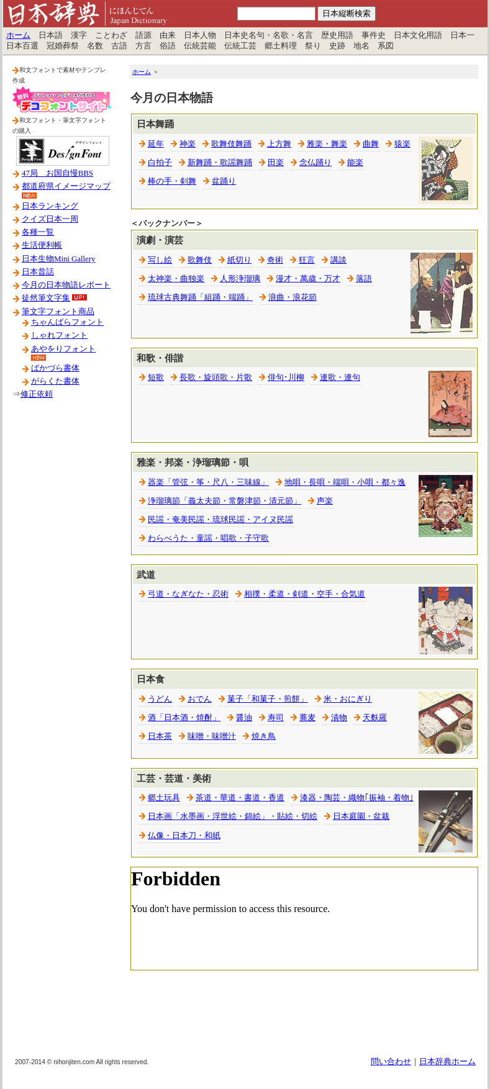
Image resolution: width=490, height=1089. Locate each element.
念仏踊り (315, 162)
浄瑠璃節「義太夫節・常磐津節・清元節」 (224, 501)
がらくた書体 (55, 381)
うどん (160, 699)
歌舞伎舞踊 (231, 144)
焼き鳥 (264, 736)
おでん (200, 699)
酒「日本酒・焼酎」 (184, 717)
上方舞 (279, 144)
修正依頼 (36, 394)
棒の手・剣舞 (172, 181)
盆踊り (224, 181)
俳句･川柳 (286, 377)
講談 (338, 260)
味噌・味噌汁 (212, 736)
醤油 (244, 717)
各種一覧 (38, 232)
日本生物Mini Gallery (58, 259)
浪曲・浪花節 (292, 297)
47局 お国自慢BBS (57, 173)
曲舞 (371, 144)
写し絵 (160, 260)
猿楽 (402, 144)
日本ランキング (50, 206)
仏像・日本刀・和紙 (184, 835)
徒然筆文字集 (46, 298)
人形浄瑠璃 (240, 278)
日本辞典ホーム (447, 1061)
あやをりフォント (63, 349)
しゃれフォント (59, 335)
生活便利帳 (42, 245)
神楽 (187, 144)
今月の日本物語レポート (66, 285)
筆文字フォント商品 (58, 311)
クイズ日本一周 (50, 219)
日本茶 (160, 736)
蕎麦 (307, 717)
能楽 (355, 162)
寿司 (276, 717)
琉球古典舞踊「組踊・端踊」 (200, 297)
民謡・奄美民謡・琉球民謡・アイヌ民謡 (220, 519)
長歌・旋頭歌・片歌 (215, 377)
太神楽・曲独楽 (176, 278)
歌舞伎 (200, 260)
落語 (364, 278)
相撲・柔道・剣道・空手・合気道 (304, 594)
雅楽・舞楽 (327, 144)
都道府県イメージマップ (66, 186)
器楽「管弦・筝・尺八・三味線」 (208, 482)
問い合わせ (391, 1061)
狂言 (307, 260)
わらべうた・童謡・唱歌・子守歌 (208, 538)
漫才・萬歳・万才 (308, 278)
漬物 (339, 717)
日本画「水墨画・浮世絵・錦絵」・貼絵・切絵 (232, 816)
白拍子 (160, 162)
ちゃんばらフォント (67, 322)
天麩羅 (375, 717)
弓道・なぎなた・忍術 (188, 594)
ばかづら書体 (55, 368)
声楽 (325, 501)
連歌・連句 (340, 377)
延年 (156, 144)
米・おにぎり (348, 699)
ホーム (18, 35)
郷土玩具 (164, 797)
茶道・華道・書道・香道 (240, 797)
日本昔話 (38, 272)
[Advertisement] (62, 608)
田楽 (276, 162)
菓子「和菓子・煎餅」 (267, 699)
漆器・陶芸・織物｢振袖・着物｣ (357, 797)
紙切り (239, 260)
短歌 (156, 377)
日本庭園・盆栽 (361, 816)
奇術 (275, 260)
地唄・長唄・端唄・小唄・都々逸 (345, 482)
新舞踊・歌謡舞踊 (220, 162)
